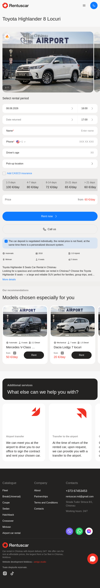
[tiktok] (12, 573)
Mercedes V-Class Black (21, 347)
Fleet (5, 490)
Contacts (39, 508)
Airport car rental (11, 533)
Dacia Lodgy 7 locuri (67, 347)
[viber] (69, 531)
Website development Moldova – (18, 562)
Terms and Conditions (46, 502)
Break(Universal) (11, 496)
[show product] (34, 355)
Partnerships (41, 496)
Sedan (5, 508)
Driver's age (12, 152)
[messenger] (89, 531)
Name (10, 130)
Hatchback (8, 514)
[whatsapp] (79, 531)
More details (9, 279)
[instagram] (4, 573)
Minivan (6, 527)
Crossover (8, 521)
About (37, 490)
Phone (10, 141)
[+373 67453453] (94, 5)
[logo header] (15, 5)
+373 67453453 (76, 490)
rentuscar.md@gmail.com (80, 496)
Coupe (6, 502)
